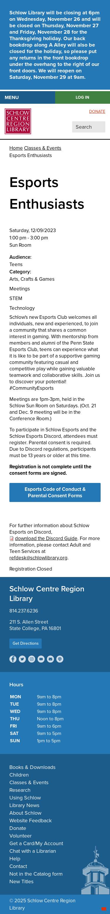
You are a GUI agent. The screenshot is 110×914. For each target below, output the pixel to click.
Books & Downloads (32, 767)
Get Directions (26, 643)
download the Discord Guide (46, 538)
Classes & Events (42, 148)
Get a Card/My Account (36, 843)
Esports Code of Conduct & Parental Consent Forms (55, 492)
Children (19, 775)
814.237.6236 (23, 611)
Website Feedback (30, 820)
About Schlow (25, 813)
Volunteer (20, 836)
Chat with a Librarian (32, 851)
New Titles (21, 881)
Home (16, 148)
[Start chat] (103, 908)
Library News (24, 805)
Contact (18, 866)
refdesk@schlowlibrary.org (38, 557)
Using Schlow (25, 797)
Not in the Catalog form (36, 874)
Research (20, 790)
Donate (97, 111)
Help (14, 858)
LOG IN (82, 97)
